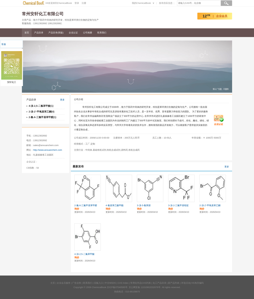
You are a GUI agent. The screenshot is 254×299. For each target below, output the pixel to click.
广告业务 (76, 283)
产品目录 (38, 32)
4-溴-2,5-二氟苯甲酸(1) (41, 105)
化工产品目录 (159, 283)
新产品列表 (173, 283)
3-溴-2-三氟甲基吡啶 (178, 205)
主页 (52, 283)
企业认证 (73, 32)
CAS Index (123, 283)
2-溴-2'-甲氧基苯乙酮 (209, 205)
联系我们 (101, 32)
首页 (26, 32)
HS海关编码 (197, 283)
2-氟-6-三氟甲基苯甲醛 (85, 205)
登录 (77, 3)
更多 (62, 99)
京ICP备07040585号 (117, 287)
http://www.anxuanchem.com (47, 150)
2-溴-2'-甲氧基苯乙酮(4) (41, 111)
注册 (84, 3)
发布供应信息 (166, 3)
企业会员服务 (63, 283)
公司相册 (87, 32)
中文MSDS (110, 283)
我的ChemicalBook (141, 3)
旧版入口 (98, 283)
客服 (3, 44)
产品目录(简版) (56, 32)
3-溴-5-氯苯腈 (144, 205)
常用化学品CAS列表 (140, 283)
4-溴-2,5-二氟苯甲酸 (84, 254)
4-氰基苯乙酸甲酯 (115, 205)
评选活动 (185, 283)
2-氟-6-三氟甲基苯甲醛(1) (42, 117)
